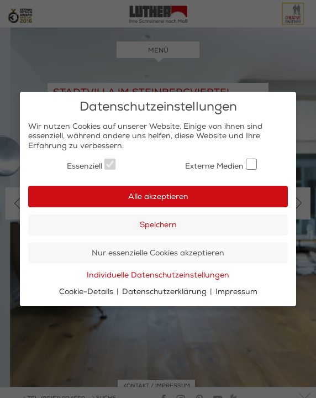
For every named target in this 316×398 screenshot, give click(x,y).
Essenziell (91, 165)
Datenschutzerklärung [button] (165, 291)
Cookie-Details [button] (87, 291)
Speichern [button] (158, 224)
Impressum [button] (236, 291)
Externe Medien (221, 165)
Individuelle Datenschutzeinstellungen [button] (158, 275)
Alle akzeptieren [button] (158, 196)
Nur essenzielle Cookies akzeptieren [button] (158, 253)
